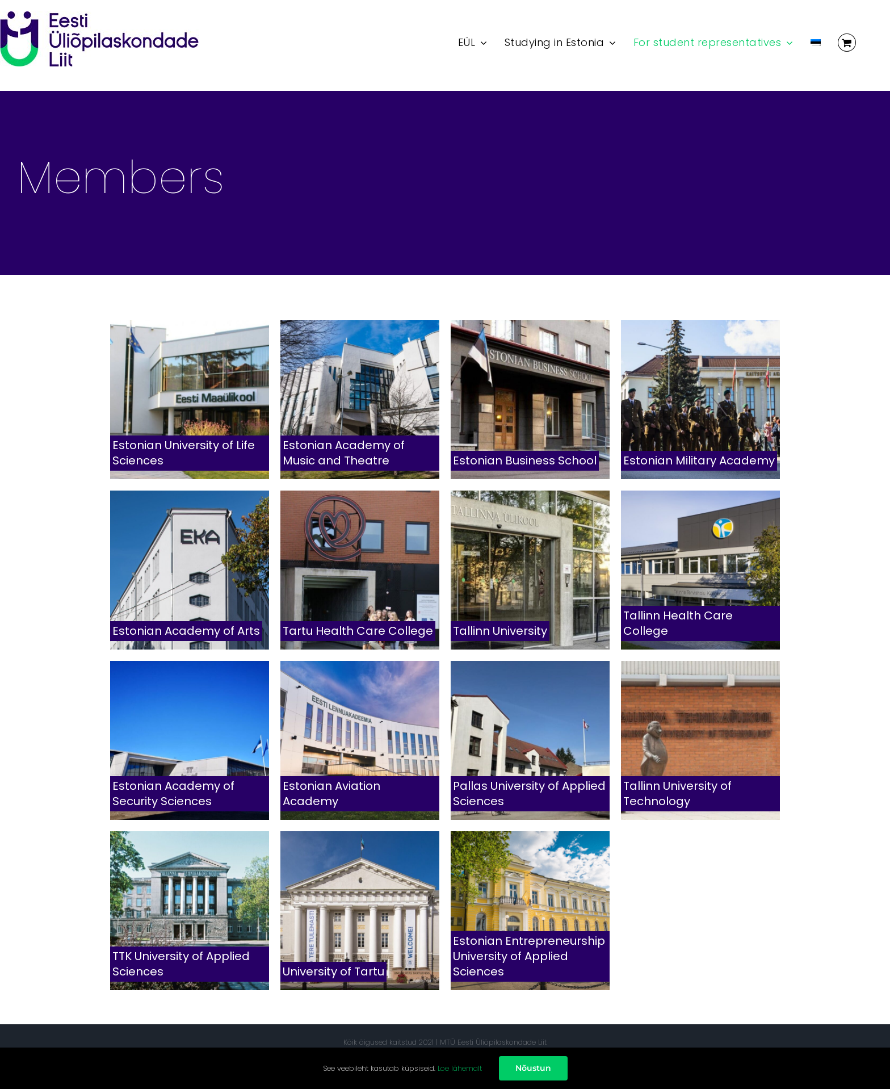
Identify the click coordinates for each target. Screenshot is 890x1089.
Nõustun (533, 1068)
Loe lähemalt (460, 1068)
